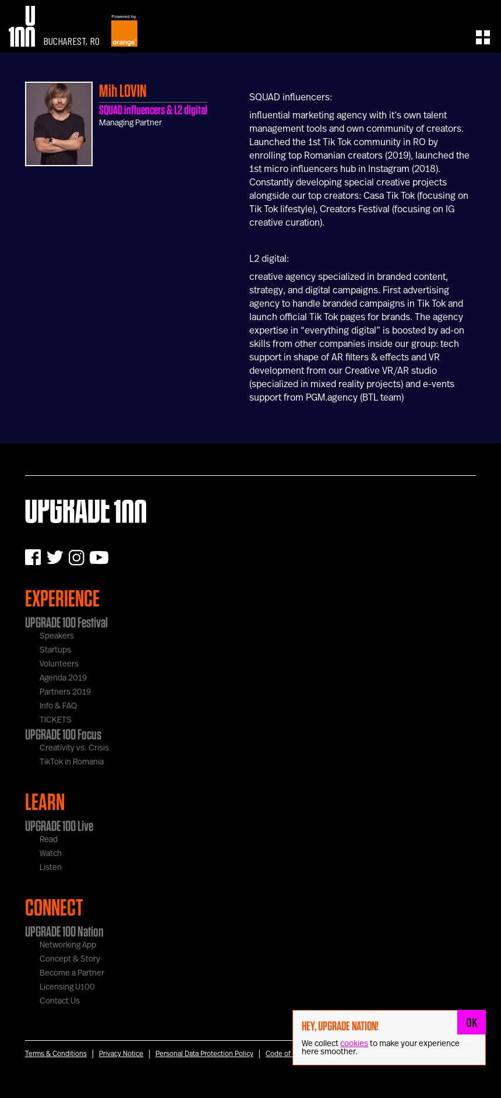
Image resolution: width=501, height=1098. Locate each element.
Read (49, 840)
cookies (354, 1044)
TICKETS (56, 720)
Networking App (68, 945)
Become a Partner (72, 973)
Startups (55, 650)
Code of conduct (292, 1053)
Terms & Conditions (56, 1053)
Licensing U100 (67, 987)
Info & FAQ (58, 706)
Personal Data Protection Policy (204, 1053)
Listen (51, 868)
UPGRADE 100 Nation (64, 931)
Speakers (57, 636)
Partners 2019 (65, 692)
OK (472, 1022)
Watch (51, 854)
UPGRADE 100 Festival (66, 622)
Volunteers (59, 664)
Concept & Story (70, 959)
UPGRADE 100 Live (59, 826)
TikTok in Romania (72, 762)
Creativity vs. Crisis (74, 748)
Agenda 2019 (63, 678)
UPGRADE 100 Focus (63, 734)
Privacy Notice (121, 1053)
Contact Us (60, 1001)
